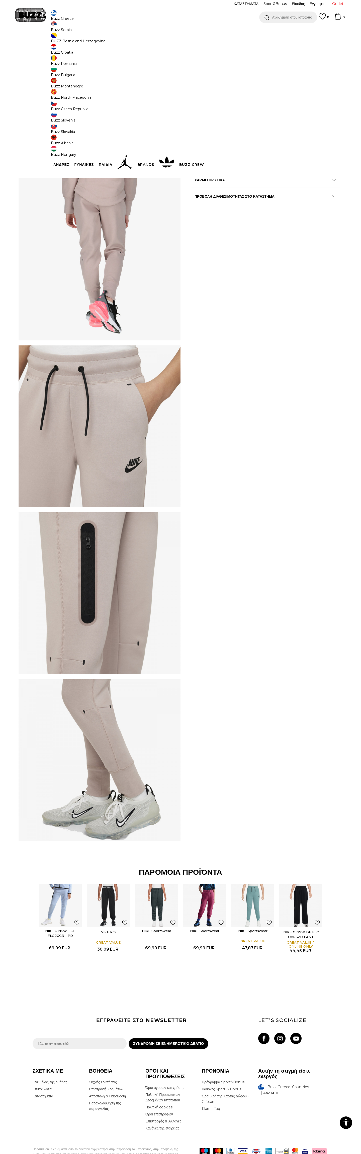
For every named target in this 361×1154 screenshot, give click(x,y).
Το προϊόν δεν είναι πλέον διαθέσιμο (229, 112)
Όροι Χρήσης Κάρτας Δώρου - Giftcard (225, 1074)
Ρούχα (84, 40)
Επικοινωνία (42, 1064)
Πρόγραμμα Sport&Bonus (223, 1057)
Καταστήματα (43, 1071)
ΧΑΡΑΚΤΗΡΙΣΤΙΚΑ (256, 205)
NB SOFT (116, 1151)
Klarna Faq (211, 1084)
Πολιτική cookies (158, 1082)
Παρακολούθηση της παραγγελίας (105, 1081)
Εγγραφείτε (318, 4)
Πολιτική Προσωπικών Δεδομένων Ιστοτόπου (162, 1073)
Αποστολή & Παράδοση (107, 1071)
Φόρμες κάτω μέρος (138, 40)
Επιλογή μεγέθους (205, 75)
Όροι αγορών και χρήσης (164, 1063)
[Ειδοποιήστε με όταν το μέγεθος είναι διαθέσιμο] (198, 83)
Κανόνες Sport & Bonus (221, 1064)
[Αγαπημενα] (324, 19)
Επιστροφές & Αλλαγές (163, 1096)
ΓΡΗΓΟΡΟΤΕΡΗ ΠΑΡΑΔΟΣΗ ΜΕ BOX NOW (165, 32)
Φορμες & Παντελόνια (107, 40)
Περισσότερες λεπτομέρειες (273, 194)
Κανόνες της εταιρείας (162, 1103)
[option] (180, 32)
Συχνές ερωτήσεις (103, 1057)
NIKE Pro (108, 904)
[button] (288, 17)
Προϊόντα (71, 40)
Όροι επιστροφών (159, 1089)
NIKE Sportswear (156, 903)
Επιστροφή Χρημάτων (106, 1064)
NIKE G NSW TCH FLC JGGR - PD (60, 905)
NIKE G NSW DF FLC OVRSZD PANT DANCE (301, 909)
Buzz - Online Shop (47, 40)
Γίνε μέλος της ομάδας (50, 1057)
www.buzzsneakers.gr (69, 1151)
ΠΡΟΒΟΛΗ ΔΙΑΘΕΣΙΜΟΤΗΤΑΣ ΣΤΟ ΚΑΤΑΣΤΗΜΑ (256, 221)
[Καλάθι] (339, 18)
